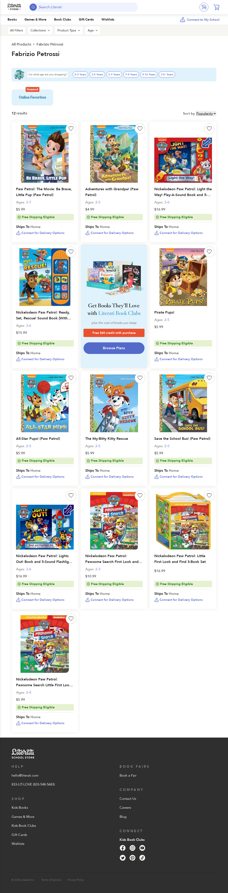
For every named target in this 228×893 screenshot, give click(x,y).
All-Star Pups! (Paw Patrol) (38, 438)
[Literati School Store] (14, 7)
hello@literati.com (25, 775)
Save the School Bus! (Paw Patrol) (182, 438)
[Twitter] (123, 858)
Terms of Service (51, 880)
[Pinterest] (132, 858)
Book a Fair (128, 775)
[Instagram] (132, 848)
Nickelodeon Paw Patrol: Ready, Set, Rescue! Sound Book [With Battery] (43, 318)
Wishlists (18, 843)
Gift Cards (19, 835)
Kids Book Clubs (24, 825)
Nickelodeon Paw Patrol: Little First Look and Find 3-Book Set (180, 559)
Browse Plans (114, 348)
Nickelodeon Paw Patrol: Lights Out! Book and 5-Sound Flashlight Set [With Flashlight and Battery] (44, 562)
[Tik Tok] (142, 858)
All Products (21, 44)
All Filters (16, 30)
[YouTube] (142, 848)
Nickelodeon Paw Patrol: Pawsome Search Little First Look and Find (43, 685)
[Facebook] (123, 848)
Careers (125, 807)
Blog (123, 816)
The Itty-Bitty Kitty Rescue (106, 438)
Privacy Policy (76, 880)
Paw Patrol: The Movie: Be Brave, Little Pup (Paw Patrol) (44, 192)
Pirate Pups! (164, 312)
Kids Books (20, 807)
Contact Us (128, 798)
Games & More (23, 816)
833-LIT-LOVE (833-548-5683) (33, 784)
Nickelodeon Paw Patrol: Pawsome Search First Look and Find (111, 562)
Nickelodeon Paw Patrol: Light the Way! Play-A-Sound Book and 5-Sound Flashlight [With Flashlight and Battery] (183, 198)
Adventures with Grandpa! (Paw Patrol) (111, 192)
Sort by (189, 113)
